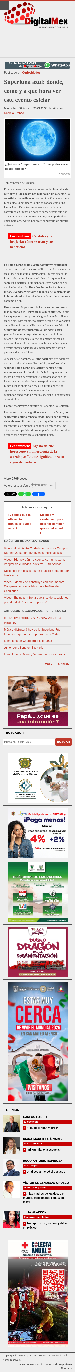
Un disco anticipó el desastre (45, 1171)
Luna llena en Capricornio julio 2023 (28, 641)
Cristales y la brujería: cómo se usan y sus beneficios (32, 241)
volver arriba (57, 664)
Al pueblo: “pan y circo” (42, 1127)
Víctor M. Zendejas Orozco (46, 1183)
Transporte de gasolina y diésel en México (45, 1225)
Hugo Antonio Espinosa (42, 1161)
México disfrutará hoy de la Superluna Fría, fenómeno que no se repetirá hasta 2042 (32, 632)
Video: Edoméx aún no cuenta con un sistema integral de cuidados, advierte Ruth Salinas (35, 562)
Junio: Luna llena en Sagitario (23, 648)
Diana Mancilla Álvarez (43, 1139)
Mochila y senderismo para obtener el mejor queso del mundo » (52, 524)
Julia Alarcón (35, 1212)
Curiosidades (31, 73)
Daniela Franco (14, 113)
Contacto (66, 1368)
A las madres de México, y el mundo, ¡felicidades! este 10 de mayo (44, 1197)
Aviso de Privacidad (30, 1365)
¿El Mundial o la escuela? (43, 1149)
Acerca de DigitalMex (59, 1365)
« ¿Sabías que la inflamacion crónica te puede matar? (19, 522)
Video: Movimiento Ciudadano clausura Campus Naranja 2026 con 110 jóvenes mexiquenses (36, 550)
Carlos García (35, 1117)
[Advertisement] (38, 43)
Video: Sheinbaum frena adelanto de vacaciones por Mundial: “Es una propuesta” (36, 600)
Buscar (63, 742)
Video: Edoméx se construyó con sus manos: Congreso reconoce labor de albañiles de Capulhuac (34, 586)
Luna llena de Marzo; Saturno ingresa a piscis (34, 654)
